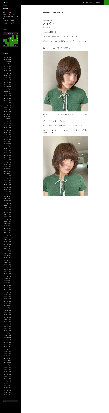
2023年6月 (5, 127)
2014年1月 (5, 383)
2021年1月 (5, 194)
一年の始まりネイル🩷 (9, 23)
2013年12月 (6, 385)
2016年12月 (6, 305)
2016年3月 (5, 326)
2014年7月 (5, 372)
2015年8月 (5, 342)
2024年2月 (5, 109)
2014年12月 (6, 360)
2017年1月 (5, 303)
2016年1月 (5, 330)
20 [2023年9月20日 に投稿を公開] (8, 43)
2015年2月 (5, 356)
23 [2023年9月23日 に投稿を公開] (15, 43)
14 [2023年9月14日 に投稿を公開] (10, 40)
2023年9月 (5, 121)
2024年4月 (5, 105)
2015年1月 (5, 358)
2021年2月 (5, 191)
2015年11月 (6, 335)
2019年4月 (5, 242)
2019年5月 (5, 239)
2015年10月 (6, 337)
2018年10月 (6, 255)
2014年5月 (5, 376)
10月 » (7, 47)
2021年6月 (5, 182)
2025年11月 (6, 61)
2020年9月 (5, 203)
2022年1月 (5, 166)
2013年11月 (6, 387)
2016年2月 (5, 328)
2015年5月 (5, 349)
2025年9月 (5, 66)
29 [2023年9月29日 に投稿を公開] (12, 45)
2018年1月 (5, 276)
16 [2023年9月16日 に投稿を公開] (15, 40)
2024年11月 (6, 89)
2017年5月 (5, 294)
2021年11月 (6, 171)
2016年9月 (5, 312)
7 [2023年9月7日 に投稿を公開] (10, 38)
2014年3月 (5, 381)
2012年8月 (5, 394)
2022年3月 (5, 162)
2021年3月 (5, 189)
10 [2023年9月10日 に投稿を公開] (17, 38)
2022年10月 (6, 146)
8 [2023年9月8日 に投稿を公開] (12, 38)
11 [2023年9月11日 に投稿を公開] (4, 40)
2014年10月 (6, 365)
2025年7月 (5, 70)
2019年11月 (6, 226)
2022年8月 (5, 150)
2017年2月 (5, 301)
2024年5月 (5, 102)
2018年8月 (5, 260)
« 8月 (4, 47)
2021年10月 (6, 173)
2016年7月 (5, 317)
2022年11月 (6, 143)
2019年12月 (6, 223)
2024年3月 (5, 107)
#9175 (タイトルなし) (88, 2)
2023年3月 (5, 134)
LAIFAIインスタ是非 (8, 20)
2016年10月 (6, 310)
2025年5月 (5, 75)
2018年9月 (5, 257)
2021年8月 (5, 178)
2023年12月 (6, 114)
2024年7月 (5, 98)
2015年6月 (5, 346)
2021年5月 (5, 184)
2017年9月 (5, 285)
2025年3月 (5, 80)
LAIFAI (5, 2)
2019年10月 (6, 228)
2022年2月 (5, 164)
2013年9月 (5, 390)
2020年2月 (5, 219)
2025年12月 (6, 59)
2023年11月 (6, 116)
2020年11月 (6, 198)
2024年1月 (5, 112)
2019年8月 (5, 232)
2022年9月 (5, 148)
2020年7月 (5, 207)
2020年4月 (5, 214)
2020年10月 (6, 200)
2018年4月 (5, 269)
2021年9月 (5, 175)
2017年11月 (6, 280)
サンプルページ (99, 2)
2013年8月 (5, 392)
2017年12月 (6, 278)
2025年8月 (5, 68)
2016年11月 (6, 308)
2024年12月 (6, 86)
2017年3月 (5, 299)
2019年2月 (5, 246)
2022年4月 (5, 159)
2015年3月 (5, 353)
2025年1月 (5, 84)
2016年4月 (5, 324)
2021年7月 (5, 180)
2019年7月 (5, 235)
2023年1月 (5, 139)
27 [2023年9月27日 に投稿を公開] (8, 45)
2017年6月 (5, 292)
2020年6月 (5, 210)
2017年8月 (5, 287)
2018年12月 (6, 251)
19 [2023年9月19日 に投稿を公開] (6, 43)
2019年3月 (5, 244)
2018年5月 (5, 267)
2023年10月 (6, 118)
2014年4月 (5, 378)
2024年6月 (5, 100)
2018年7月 (5, 262)
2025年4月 (5, 77)
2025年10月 (6, 64)
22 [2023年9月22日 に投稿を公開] (12, 43)
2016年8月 (5, 314)
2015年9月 (5, 340)
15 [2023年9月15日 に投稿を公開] (12, 40)
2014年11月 (6, 362)
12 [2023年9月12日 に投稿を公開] (6, 40)
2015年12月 (6, 333)
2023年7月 (5, 125)
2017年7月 (5, 289)
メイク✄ (49, 23)
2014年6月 (5, 374)
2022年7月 (5, 153)
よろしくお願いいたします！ (10, 14)
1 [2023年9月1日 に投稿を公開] (12, 35)
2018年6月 (5, 264)
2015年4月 (5, 351)
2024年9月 (5, 93)
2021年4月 (5, 187)
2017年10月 (6, 283)
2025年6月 (5, 73)
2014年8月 (5, 369)
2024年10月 (6, 91)
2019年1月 (5, 248)
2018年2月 (5, 273)
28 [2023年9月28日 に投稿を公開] (10, 45)
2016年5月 (5, 321)
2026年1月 (5, 57)
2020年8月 (5, 205)
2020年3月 (5, 216)
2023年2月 (5, 137)
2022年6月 (5, 155)
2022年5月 (5, 157)
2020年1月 (5, 221)
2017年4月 (5, 296)
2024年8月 (5, 96)
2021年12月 (6, 169)
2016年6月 (5, 319)
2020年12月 (6, 196)
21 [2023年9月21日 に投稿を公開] (10, 43)
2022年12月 (6, 141)
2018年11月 (6, 253)
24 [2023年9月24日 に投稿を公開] (17, 43)
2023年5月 (5, 130)
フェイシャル (7, 12)
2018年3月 (5, 271)
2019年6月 (5, 237)
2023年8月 (5, 123)
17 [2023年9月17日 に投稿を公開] (17, 40)
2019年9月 (5, 230)
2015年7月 (5, 344)
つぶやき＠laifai (47, 20)
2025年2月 (5, 82)
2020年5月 (5, 212)
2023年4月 (5, 132)
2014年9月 (5, 367)
